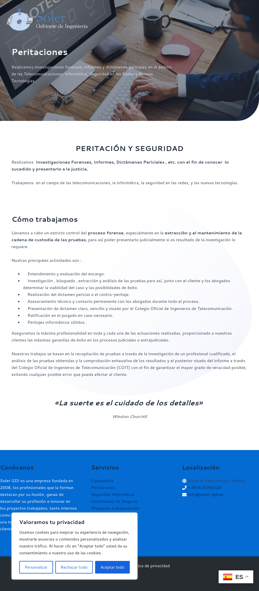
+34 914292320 (204, 487)
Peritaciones (103, 487)
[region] (74, 546)
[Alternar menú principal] (247, 19)
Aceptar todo (113, 567)
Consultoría (102, 481)
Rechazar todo (73, 567)
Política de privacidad (149, 566)
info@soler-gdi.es (205, 494)
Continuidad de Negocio (114, 501)
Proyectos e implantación (115, 508)
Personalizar (36, 567)
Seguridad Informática (112, 494)
